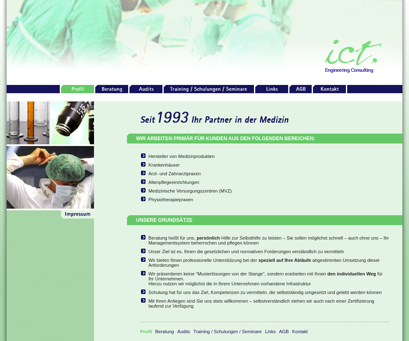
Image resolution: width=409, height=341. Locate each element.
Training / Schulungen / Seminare (227, 331)
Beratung (164, 331)
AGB (284, 331)
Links (270, 331)
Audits (183, 331)
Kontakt (300, 331)
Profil (146, 331)
